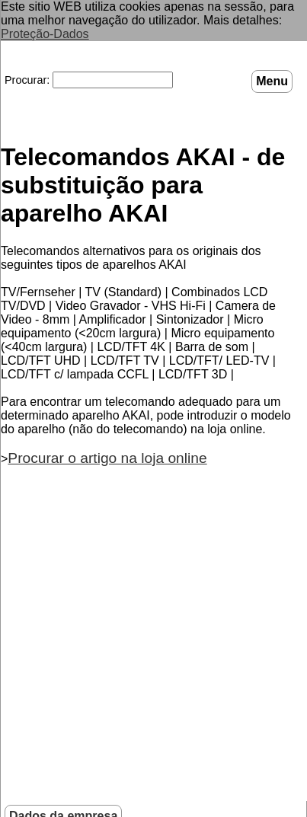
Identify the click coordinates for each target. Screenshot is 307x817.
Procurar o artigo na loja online (107, 458)
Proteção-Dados (45, 33)
